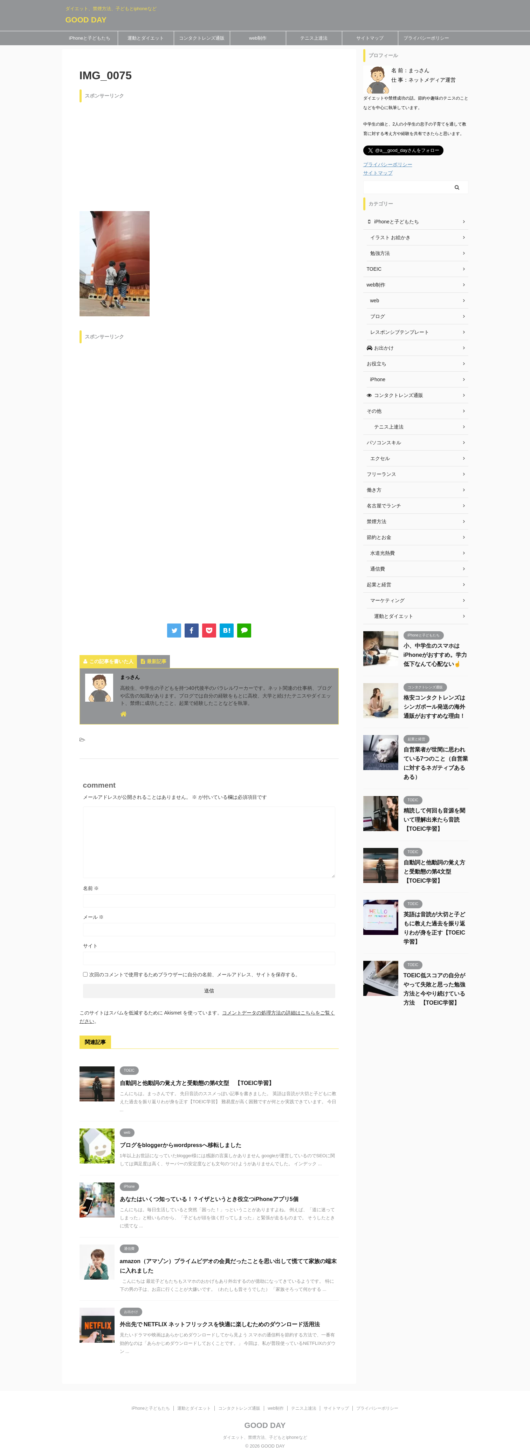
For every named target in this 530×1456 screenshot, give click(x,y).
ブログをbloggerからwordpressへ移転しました (181, 1145)
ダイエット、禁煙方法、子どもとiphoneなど (265, 1437)
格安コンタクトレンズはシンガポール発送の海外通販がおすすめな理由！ (434, 707)
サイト (90, 946)
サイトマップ (370, 38)
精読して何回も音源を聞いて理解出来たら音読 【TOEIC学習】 (434, 820)
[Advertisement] (209, 155)
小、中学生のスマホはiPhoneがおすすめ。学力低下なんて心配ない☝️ (435, 655)
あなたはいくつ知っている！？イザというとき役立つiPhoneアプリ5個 (209, 1199)
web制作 (258, 38)
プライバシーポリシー (426, 38)
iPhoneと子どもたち (89, 38)
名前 (91, 888)
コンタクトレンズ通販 (202, 38)
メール (93, 917)
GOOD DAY (86, 19)
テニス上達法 (314, 38)
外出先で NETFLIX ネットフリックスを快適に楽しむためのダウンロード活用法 (220, 1324)
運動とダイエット (146, 38)
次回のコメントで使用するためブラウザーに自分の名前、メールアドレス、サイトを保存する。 (194, 974)
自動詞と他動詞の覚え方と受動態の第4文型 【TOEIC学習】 (197, 1083)
